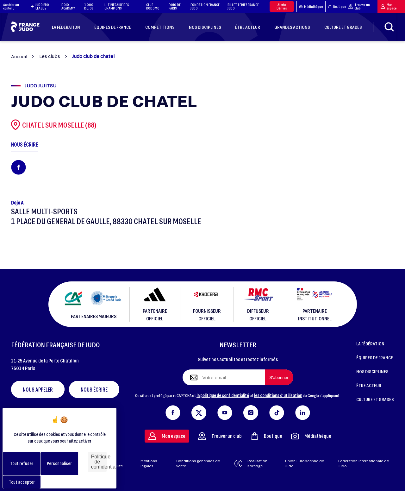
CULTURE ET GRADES (375, 399)
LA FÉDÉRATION (370, 343)
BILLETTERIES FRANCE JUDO (243, 6)
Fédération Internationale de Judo (363, 463)
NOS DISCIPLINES (372, 371)
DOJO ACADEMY (68, 6)
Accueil (19, 56)
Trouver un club (359, 6)
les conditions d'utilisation (278, 395)
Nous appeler (38, 389)
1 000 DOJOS (88, 6)
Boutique (337, 6)
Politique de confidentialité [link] (99, 461)
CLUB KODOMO (152, 6)
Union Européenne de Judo (304, 463)
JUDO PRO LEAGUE (42, 6)
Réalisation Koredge (251, 463)
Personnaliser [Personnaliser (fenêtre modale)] (59, 463)
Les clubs (49, 56)
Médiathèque (311, 6)
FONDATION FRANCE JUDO (205, 6)
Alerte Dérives (282, 6)
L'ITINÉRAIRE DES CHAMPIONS (116, 6)
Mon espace (388, 6)
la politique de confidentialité (222, 395)
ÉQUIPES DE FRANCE (374, 357)
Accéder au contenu (18, 6)
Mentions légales (148, 463)
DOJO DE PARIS (175, 6)
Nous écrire (94, 389)
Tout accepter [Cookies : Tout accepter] (22, 482)
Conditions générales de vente (198, 463)
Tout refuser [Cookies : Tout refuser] (21, 463)
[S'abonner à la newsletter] (279, 377)
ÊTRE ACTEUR (368, 385)
